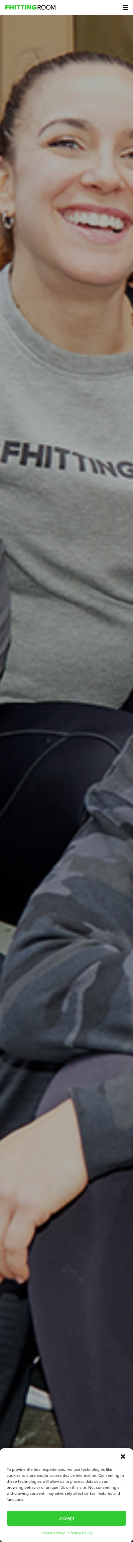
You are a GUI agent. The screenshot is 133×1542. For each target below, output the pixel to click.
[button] (123, 1456)
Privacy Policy (80, 1533)
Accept (66, 1518)
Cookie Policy (52, 1533)
